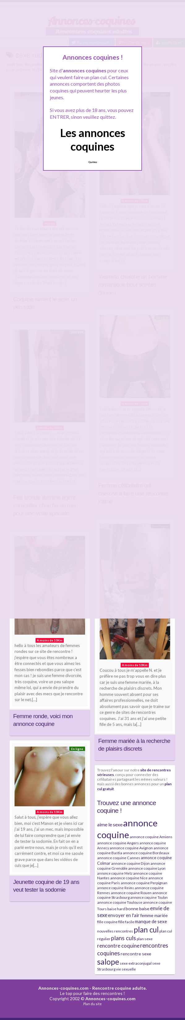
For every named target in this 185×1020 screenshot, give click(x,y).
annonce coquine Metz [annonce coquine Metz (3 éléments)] (114, 873)
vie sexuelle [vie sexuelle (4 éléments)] (126, 969)
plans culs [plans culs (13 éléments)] (123, 938)
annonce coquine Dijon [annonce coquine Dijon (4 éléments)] (130, 863)
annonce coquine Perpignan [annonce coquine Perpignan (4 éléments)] (144, 883)
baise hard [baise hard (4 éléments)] (116, 908)
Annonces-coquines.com (63, 988)
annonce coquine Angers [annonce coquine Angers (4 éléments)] (118, 843)
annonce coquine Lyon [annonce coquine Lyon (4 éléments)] (147, 868)
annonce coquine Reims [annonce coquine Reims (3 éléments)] (115, 888)
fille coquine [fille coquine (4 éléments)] (107, 921)
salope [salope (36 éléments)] (108, 961)
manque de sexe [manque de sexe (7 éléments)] (151, 921)
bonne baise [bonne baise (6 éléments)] (137, 908)
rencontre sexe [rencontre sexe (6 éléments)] (136, 953)
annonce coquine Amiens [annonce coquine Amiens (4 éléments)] (151, 836)
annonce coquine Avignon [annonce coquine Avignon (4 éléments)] (131, 848)
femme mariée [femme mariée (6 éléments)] (154, 915)
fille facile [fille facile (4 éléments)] (126, 921)
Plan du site (92, 1004)
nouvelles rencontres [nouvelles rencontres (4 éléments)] (115, 931)
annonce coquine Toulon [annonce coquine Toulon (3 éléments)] (149, 897)
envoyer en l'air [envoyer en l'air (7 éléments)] (124, 915)
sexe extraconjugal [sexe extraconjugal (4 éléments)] (136, 963)
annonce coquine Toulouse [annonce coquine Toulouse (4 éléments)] (119, 902)
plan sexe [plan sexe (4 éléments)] (145, 938)
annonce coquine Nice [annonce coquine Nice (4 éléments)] (129, 878)
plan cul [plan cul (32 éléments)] (146, 929)
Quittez (92, 162)
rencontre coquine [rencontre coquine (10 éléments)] (118, 945)
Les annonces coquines (92, 139)
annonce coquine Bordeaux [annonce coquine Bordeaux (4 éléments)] (146, 853)
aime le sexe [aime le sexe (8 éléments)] (110, 824)
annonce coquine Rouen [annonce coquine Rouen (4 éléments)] (131, 892)
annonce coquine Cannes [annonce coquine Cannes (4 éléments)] (118, 857)
